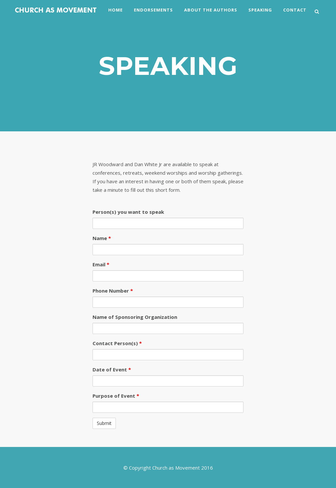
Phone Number (113, 290)
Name (102, 238)
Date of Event (112, 369)
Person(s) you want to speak (128, 212)
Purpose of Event (116, 395)
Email (101, 264)
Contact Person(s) (117, 343)
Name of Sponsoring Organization (135, 317)
